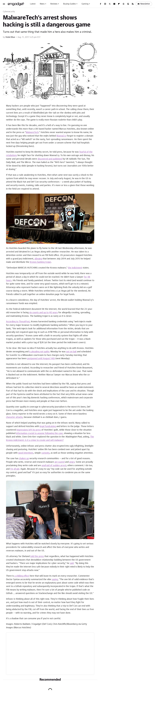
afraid (16, 469)
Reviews (53, 4)
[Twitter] (110, 4)
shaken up (24, 458)
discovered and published (50, 159)
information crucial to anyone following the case (39, 433)
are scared (59, 462)
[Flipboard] (119, 4)
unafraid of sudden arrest (54, 465)
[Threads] (123, 4)
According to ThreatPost (18, 322)
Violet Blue (10, 37)
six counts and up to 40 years (43, 313)
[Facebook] (100, 4)
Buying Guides (69, 4)
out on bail (71, 352)
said (72, 563)
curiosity (45, 453)
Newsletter (144, 4)
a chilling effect (21, 576)
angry (72, 462)
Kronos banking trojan (40, 262)
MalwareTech (32, 132)
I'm (11, 469)
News (42, 4)
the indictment (75, 268)
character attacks (14, 417)
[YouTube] (114, 4)
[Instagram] (105, 4)
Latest (32, 4)
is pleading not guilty (39, 352)
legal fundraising (48, 426)
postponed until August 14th (41, 359)
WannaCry (61, 136)
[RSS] (133, 4)
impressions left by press (29, 430)
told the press (37, 556)
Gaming (85, 4)
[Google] (128, 4)
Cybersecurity (9, 12)
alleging (38, 259)
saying (55, 579)
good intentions (25, 453)
